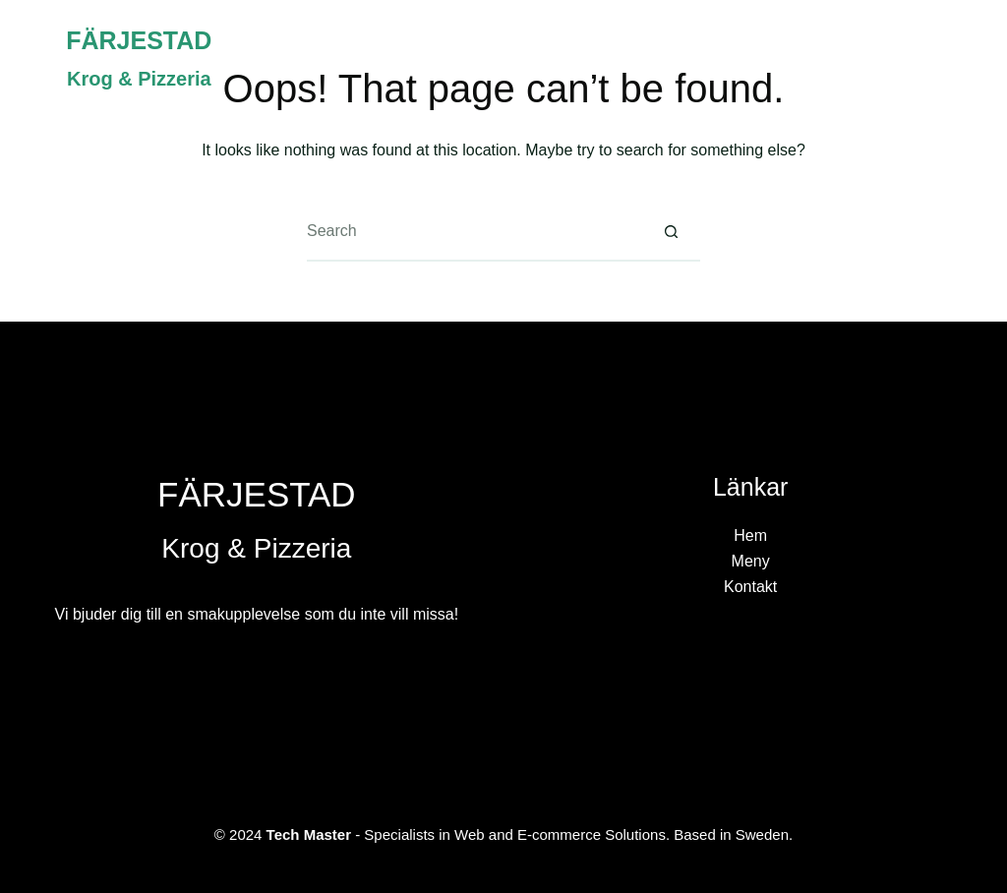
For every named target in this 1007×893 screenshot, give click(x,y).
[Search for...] (474, 232)
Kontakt (922, 58)
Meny (814, 58)
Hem (720, 58)
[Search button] (670, 232)
